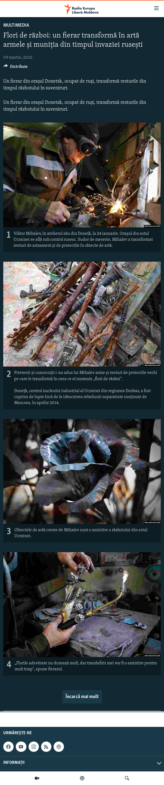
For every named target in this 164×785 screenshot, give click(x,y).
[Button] (15, 68)
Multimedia (16, 25)
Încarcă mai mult (82, 696)
